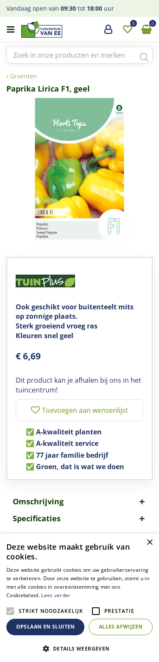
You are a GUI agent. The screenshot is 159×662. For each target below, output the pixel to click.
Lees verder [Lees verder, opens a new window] (55, 595)
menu (10, 29)
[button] (79, 648)
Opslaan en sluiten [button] (45, 626)
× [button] (149, 543)
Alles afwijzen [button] (121, 626)
